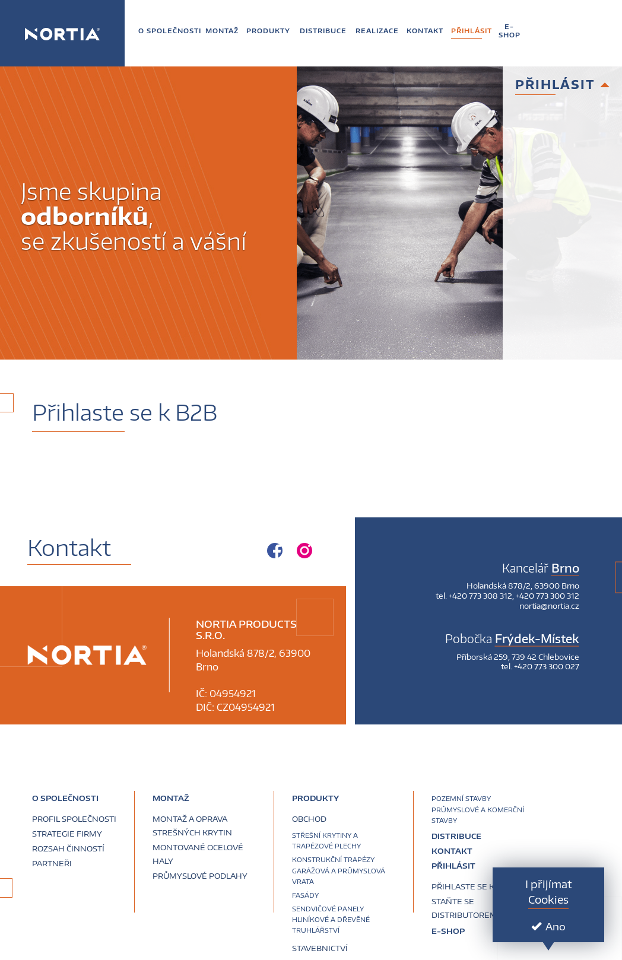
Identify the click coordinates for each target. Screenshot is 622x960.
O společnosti (65, 798)
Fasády (305, 895)
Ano (548, 926)
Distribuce (456, 836)
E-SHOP (448, 931)
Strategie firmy (67, 833)
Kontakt (451, 851)
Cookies (548, 899)
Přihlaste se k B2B (471, 886)
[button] (169, 30)
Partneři (52, 863)
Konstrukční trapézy (333, 859)
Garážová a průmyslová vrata (338, 876)
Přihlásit (453, 865)
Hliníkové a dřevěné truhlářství (331, 925)
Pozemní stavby (461, 798)
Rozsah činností (68, 848)
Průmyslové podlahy (200, 875)
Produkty (315, 798)
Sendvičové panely (328, 909)
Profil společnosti (74, 819)
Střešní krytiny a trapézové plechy (326, 840)
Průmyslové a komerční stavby (477, 815)
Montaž (171, 798)
